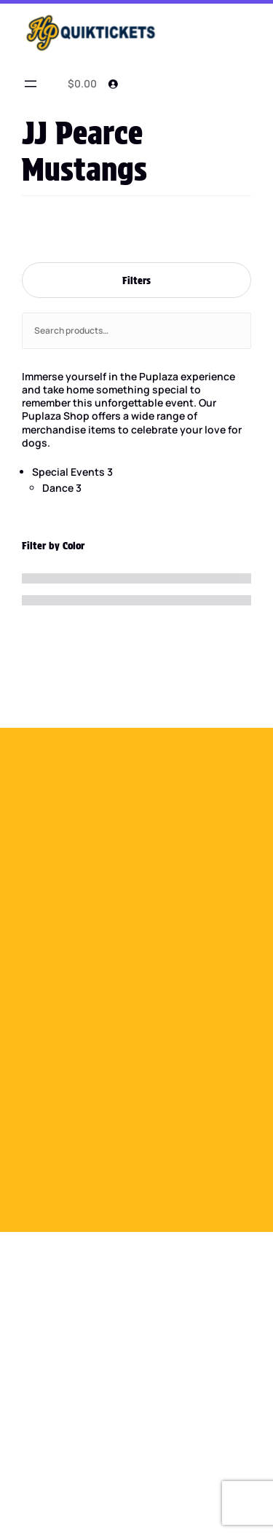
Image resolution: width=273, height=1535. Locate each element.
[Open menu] (30, 84)
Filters (136, 280)
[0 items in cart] (80, 84)
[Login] (113, 84)
